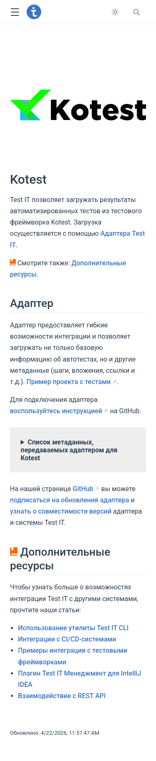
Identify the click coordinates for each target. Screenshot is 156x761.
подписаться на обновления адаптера (69, 500)
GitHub (83, 489)
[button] (15, 12)
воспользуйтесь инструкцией (56, 411)
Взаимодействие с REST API (62, 696)
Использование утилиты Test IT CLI (73, 628)
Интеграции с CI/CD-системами (67, 639)
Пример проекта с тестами (69, 382)
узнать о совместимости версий (60, 511)
